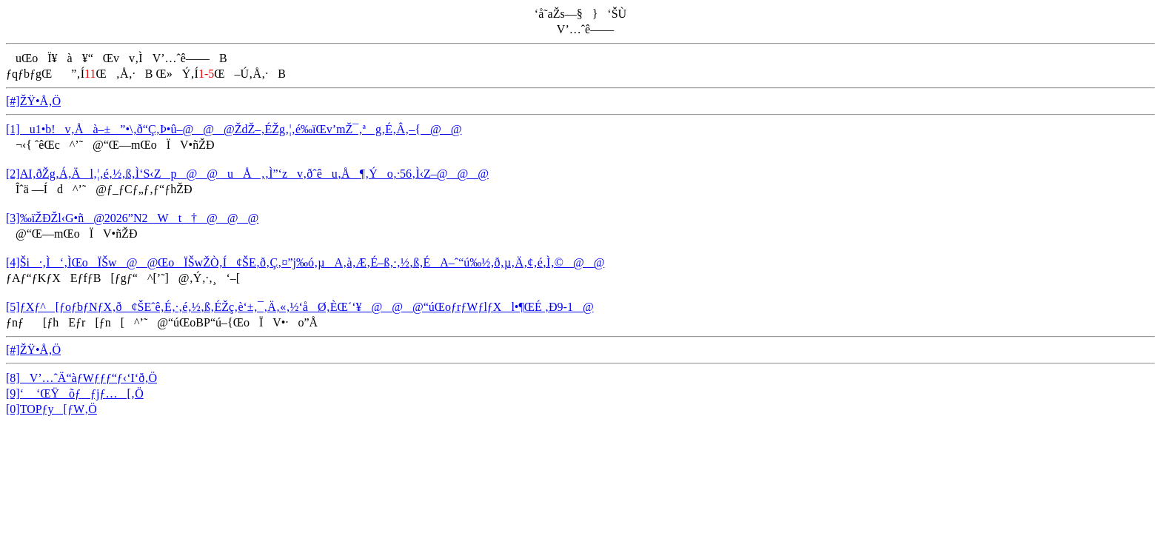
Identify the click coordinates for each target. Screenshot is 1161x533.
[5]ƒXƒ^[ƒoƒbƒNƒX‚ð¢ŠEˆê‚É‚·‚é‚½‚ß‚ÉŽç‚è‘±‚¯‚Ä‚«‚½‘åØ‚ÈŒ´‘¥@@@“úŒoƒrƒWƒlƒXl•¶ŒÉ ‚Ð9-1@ (300, 307)
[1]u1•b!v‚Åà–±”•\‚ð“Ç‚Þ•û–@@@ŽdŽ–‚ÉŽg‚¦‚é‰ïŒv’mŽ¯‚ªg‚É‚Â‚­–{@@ (233, 129)
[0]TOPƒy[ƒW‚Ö (51, 409)
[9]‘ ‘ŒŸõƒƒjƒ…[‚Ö (75, 393)
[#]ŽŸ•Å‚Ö (33, 101)
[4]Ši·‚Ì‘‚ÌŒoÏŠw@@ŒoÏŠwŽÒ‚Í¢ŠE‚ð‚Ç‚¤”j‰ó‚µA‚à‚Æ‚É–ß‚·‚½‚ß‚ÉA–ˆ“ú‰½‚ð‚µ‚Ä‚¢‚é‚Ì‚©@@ (305, 262)
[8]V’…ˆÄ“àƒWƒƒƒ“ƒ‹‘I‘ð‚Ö (81, 378)
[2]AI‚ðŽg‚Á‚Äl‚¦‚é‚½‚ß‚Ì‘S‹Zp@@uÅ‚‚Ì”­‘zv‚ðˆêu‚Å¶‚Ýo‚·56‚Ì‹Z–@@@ (247, 173)
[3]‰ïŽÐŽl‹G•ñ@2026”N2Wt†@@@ (132, 218)
